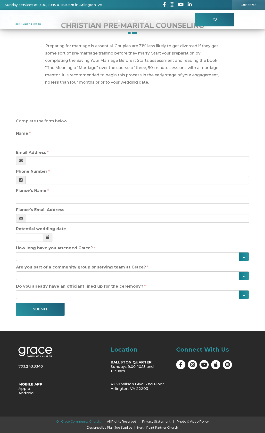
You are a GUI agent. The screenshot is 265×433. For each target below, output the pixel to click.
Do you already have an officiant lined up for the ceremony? (79, 286)
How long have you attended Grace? (54, 248)
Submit (40, 309)
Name (22, 133)
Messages (139, 21)
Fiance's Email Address (40, 209)
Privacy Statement (157, 421)
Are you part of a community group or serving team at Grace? (81, 267)
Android (26, 393)
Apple (24, 388)
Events (94, 21)
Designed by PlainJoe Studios (110, 427)
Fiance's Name (31, 190)
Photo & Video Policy (192, 421)
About (75, 21)
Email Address (31, 152)
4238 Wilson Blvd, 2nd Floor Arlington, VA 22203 (137, 386)
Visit (160, 21)
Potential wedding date (41, 229)
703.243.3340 (30, 366)
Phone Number (31, 171)
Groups (116, 21)
